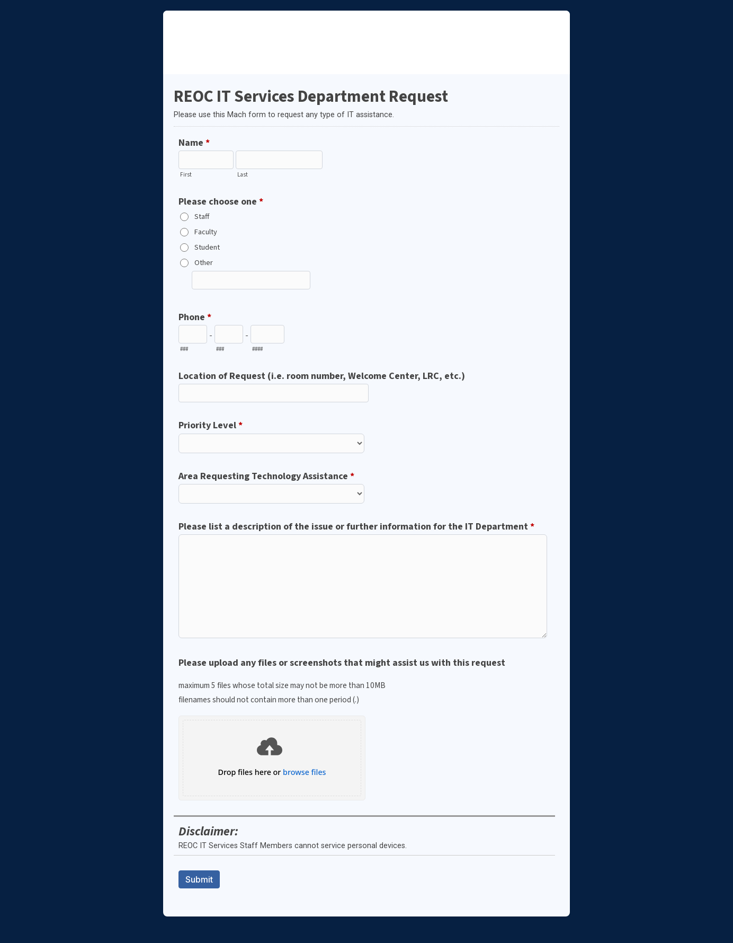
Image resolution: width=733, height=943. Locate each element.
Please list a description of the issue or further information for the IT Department (356, 526)
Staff (201, 216)
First (186, 175)
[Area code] (192, 334)
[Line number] (267, 334)
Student (207, 247)
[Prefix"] (228, 334)
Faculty (205, 231)
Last (242, 175)
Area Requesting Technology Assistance (266, 476)
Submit (199, 879)
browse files (304, 772)
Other (203, 262)
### (184, 349)
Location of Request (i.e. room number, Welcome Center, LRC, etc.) (321, 376)
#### (257, 349)
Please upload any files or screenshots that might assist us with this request (365, 681)
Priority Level (210, 425)
